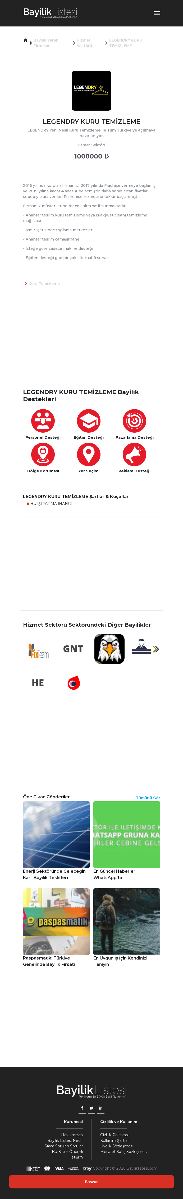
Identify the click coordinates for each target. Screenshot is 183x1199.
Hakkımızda (72, 1135)
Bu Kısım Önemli (67, 1151)
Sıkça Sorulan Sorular (64, 1146)
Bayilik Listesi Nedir (65, 1140)
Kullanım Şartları (115, 1140)
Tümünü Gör (148, 797)
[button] (25, 40)
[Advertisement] (94, 346)
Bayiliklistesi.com (141, 1168)
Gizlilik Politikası (114, 1135)
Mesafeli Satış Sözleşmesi (123, 1151)
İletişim (76, 1157)
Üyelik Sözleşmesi (116, 1146)
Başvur (91, 1181)
